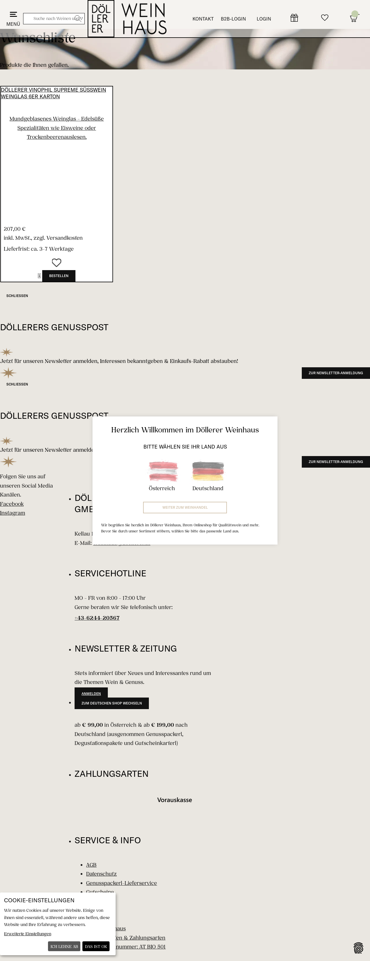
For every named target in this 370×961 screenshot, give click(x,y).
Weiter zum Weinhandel (185, 507)
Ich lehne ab (64, 946)
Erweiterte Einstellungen (27, 933)
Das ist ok (96, 946)
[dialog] (58, 923)
